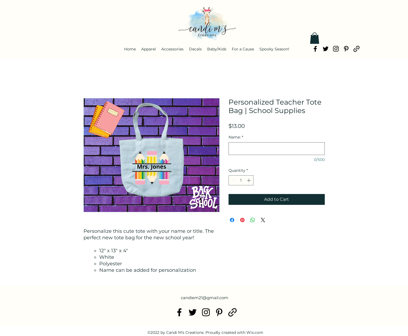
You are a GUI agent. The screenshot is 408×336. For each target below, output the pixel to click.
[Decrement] (232, 180)
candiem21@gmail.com (204, 297)
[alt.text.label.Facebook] (315, 49)
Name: (236, 137)
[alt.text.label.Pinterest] (346, 49)
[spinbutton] (241, 180)
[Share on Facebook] (232, 220)
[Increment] (249, 180)
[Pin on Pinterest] (242, 220)
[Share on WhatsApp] (252, 220)
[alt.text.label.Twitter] (325, 49)
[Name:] (277, 149)
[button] (314, 38)
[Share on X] (263, 220)
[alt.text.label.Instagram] (336, 49)
